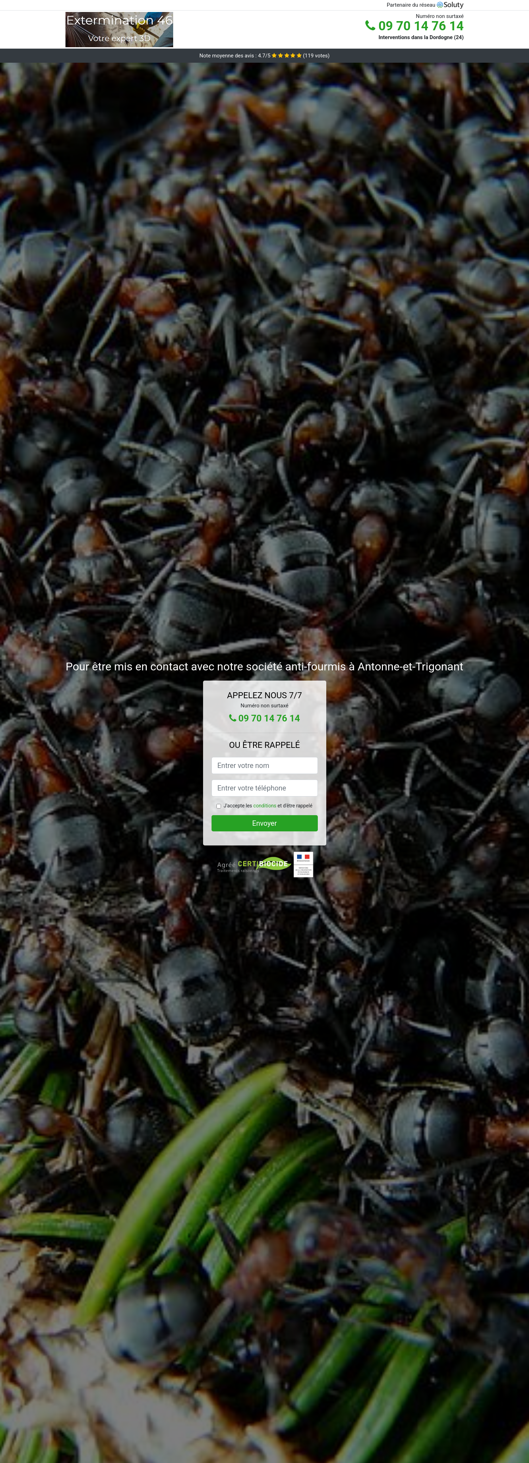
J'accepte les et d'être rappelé (267, 805)
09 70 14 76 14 (414, 26)
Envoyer (264, 823)
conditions (264, 805)
